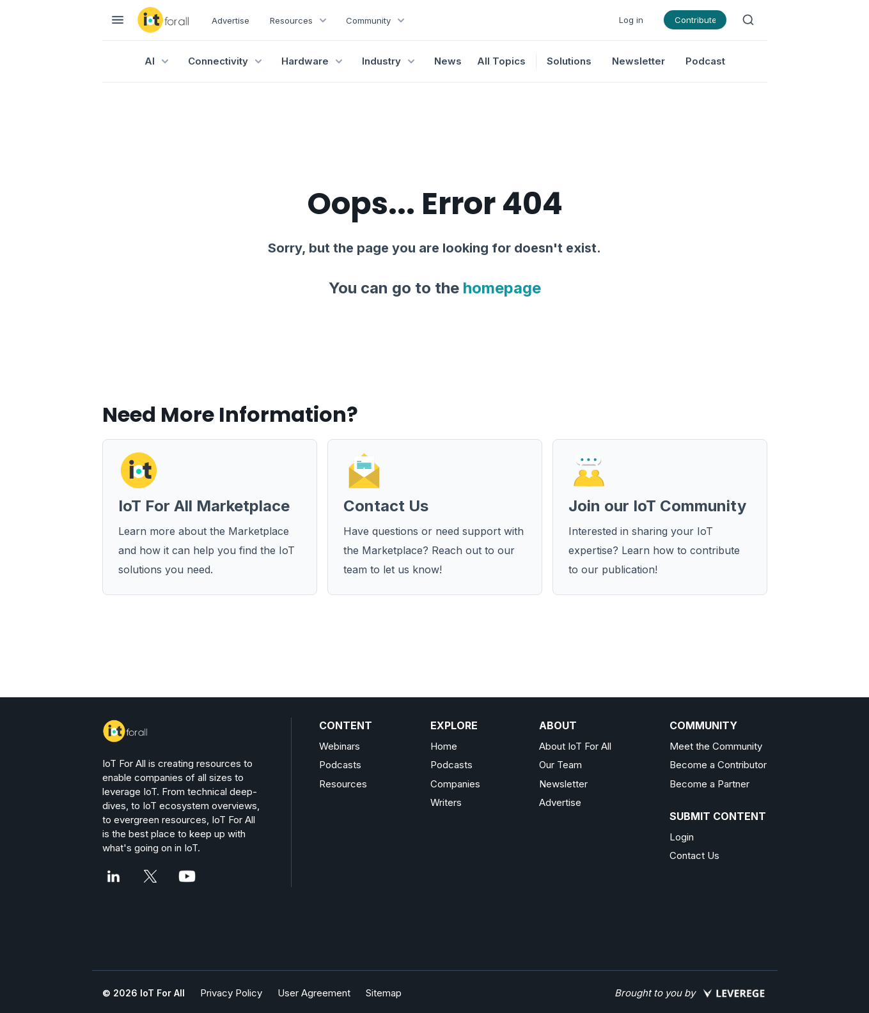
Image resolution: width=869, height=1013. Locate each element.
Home (443, 746)
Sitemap (384, 993)
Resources (343, 784)
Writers (446, 802)
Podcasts (340, 765)
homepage (502, 288)
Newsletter (638, 61)
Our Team (560, 765)
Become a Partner (709, 784)
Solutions (569, 61)
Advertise (230, 20)
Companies (455, 784)
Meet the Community (715, 746)
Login (681, 837)
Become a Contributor (718, 765)
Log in (631, 20)
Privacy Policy (231, 993)
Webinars (339, 746)
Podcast (705, 61)
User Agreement (314, 993)
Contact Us (694, 855)
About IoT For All (575, 746)
